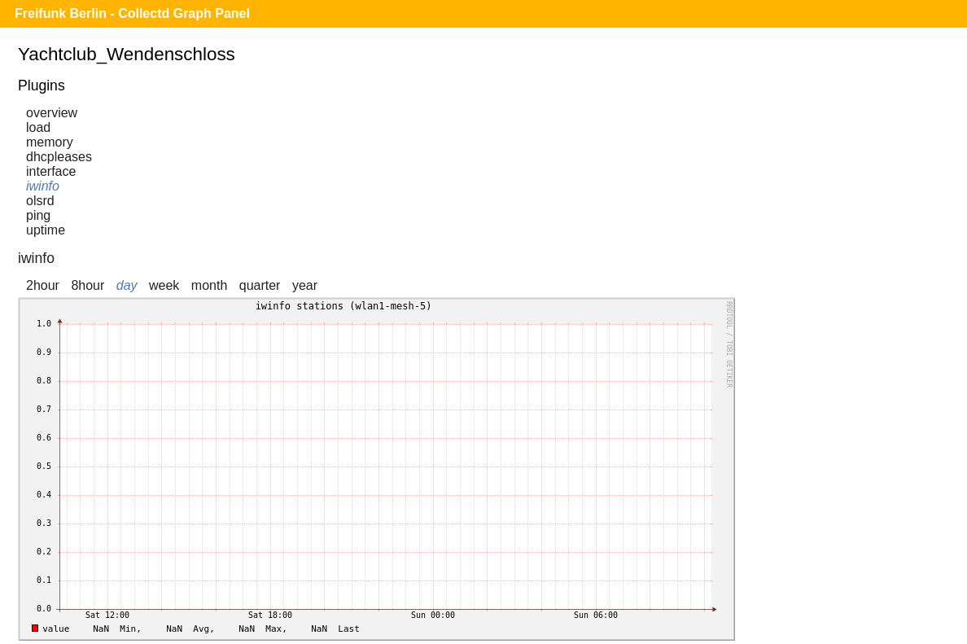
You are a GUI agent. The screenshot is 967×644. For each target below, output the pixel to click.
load (38, 127)
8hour (87, 285)
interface (51, 171)
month (209, 285)
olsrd (40, 201)
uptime (45, 230)
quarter (260, 285)
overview (51, 113)
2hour (42, 285)
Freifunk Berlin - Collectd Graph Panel (132, 13)
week (164, 285)
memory (49, 142)
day (127, 285)
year (304, 285)
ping (38, 215)
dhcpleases (59, 157)
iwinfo (42, 186)
